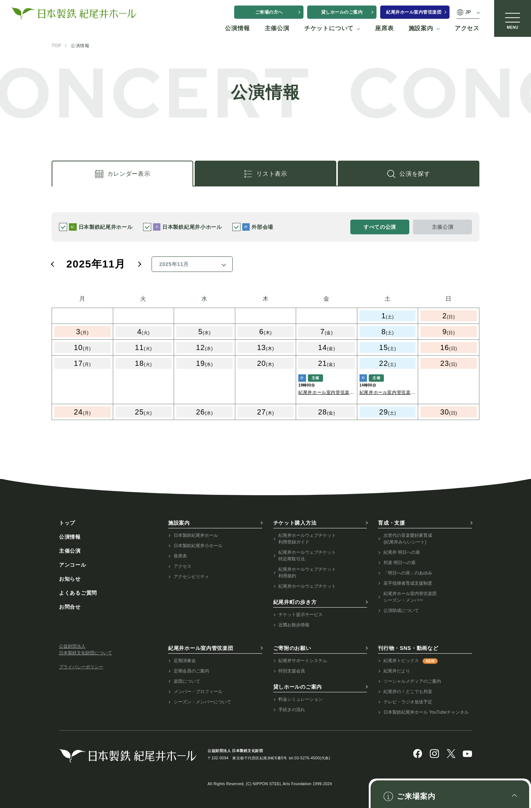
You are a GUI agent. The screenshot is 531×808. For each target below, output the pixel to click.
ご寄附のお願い (292, 648)
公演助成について (401, 610)
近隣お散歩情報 (293, 624)
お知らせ (70, 579)
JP (468, 12)
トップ (67, 523)
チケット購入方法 (295, 523)
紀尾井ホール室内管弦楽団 (413, 12)
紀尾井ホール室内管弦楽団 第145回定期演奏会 (326, 393)
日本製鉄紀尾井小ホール (198, 545)
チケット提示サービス (300, 614)
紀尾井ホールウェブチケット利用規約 (307, 572)
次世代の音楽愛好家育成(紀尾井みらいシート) (408, 539)
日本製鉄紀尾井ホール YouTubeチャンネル (426, 712)
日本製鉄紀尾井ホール (196, 535)
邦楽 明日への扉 (400, 562)
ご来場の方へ (269, 12)
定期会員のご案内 (191, 671)
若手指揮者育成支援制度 (408, 583)
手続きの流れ (291, 709)
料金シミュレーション (300, 699)
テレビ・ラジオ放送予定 (408, 701)
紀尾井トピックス (411, 661)
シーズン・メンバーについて (202, 701)
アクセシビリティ (191, 576)
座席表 (180, 556)
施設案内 (179, 523)
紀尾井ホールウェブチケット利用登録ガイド (307, 539)
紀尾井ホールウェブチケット (307, 586)
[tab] (122, 173)
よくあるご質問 (78, 593)
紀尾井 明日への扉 (402, 552)
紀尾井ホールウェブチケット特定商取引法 (307, 556)
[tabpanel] (265, 358)
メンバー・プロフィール (198, 691)
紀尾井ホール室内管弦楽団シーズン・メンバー (410, 597)
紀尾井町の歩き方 (295, 602)
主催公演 (70, 551)
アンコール (72, 565)
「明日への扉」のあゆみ (408, 573)
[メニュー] (512, 18)
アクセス (182, 566)
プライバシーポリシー (81, 666)
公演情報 (70, 537)
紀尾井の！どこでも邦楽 (408, 691)
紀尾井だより (397, 671)
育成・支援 (391, 523)
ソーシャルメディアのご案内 (412, 681)
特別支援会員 (291, 671)
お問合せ (70, 607)
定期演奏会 (185, 660)
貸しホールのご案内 (342, 12)
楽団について (187, 681)
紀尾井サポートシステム (302, 660)
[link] (408, 173)
